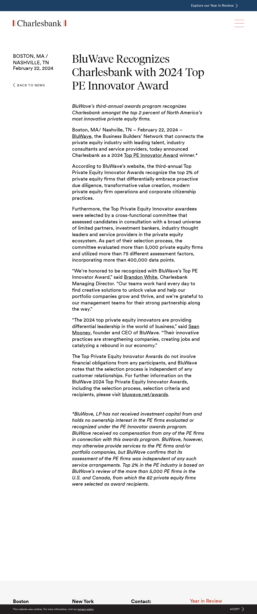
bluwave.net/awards (145, 394)
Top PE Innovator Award (151, 155)
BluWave (81, 136)
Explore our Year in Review (212, 5)
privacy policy (85, 609)
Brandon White (140, 277)
